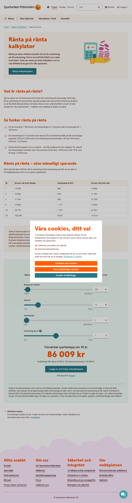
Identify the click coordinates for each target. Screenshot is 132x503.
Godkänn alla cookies (66, 263)
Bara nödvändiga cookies (66, 269)
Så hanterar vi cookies (72, 257)
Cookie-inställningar (66, 275)
